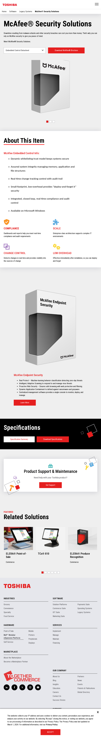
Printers (31, 635)
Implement (57, 631)
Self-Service (8, 642)
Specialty (7, 612)
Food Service (9, 616)
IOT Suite (56, 612)
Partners (80, 676)
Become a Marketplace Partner (16, 661)
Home (4, 11)
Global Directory (83, 692)
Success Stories (59, 700)
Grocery (7, 604)
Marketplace (11, 651)
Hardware (9, 625)
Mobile (31, 631)
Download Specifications (52, 439)
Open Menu (97, 4)
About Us (56, 676)
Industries (9, 598)
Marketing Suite (59, 616)
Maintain (56, 639)
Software (12, 11)
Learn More (24, 402)
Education (56, 688)
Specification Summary (19, 439)
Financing (56, 643)
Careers (56, 692)
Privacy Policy (51, 724)
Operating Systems (84, 608)
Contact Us (57, 696)
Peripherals (32, 639)
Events (80, 684)
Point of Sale (9, 631)
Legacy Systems (25, 11)
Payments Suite (83, 604)
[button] (47, 122)
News (79, 680)
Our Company (59, 670)
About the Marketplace (12, 658)
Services (57, 625)
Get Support (50, 485)
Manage (56, 635)
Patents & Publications (86, 688)
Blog (54, 680)
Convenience (8, 608)
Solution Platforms (60, 604)
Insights (56, 684)
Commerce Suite (59, 608)
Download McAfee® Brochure (66, 50)
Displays (31, 643)
